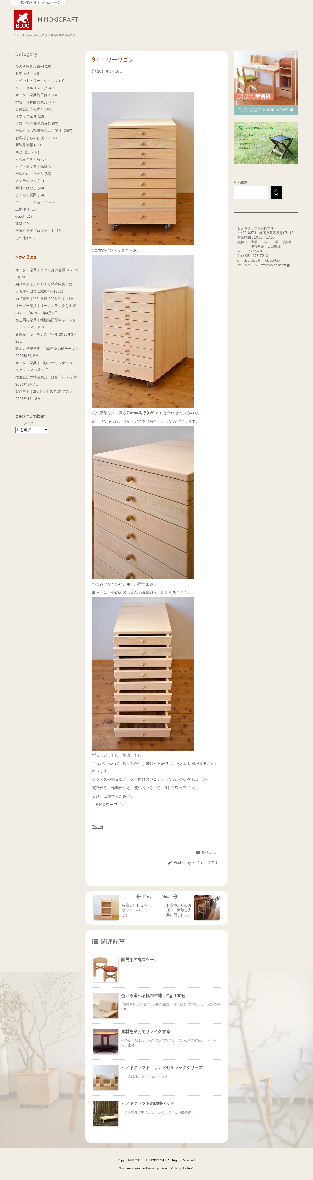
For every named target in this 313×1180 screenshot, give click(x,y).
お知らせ (27, 73)
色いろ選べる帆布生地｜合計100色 (153, 996)
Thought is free (182, 1168)
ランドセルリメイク (35, 87)
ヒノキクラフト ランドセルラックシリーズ (162, 1068)
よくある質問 (29, 195)
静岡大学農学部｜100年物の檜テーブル (47, 348)
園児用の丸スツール (139, 960)
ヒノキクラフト (205, 862)
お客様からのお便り (36, 138)
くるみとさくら (31, 159)
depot (23, 216)
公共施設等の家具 (33, 109)
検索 (276, 192)
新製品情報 (29, 145)
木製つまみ (128, 592)
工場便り (26, 209)
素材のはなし (29, 188)
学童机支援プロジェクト (38, 230)
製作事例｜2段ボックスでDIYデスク (44, 391)
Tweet (97, 827)
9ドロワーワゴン (110, 804)
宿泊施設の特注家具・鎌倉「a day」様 (46, 377)
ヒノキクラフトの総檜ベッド (147, 1104)
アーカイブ (24, 423)
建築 (22, 223)
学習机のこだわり (33, 173)
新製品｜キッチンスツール (36, 334)
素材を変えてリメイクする (145, 1032)
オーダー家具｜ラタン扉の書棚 (40, 270)
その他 (25, 238)
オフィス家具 (29, 116)
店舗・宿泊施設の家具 (36, 123)
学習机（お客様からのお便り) (43, 130)
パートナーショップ (35, 202)
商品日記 (208, 852)
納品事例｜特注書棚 (31, 298)
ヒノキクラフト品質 (35, 166)
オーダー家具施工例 (36, 95)
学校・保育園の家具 (35, 102)
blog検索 (240, 182)
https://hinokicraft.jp (275, 265)
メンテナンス (29, 180)
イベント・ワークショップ (40, 80)
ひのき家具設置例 (33, 66)
